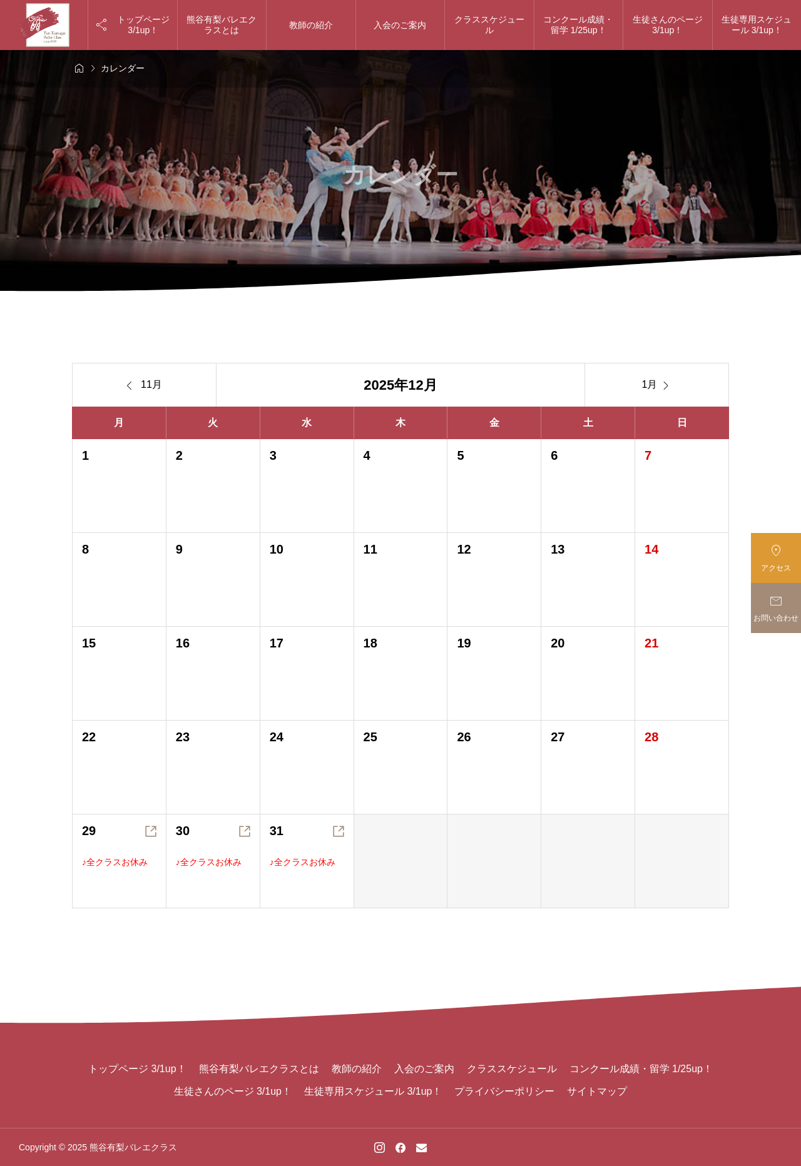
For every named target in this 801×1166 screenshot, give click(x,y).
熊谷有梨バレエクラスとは (221, 24)
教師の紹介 (311, 25)
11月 (144, 385)
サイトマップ (597, 1091)
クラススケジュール (489, 24)
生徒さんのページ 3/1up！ (668, 24)
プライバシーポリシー (504, 1091)
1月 (657, 385)
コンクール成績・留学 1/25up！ (578, 24)
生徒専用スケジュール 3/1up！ (373, 1091)
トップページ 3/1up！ (137, 1068)
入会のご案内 (400, 25)
